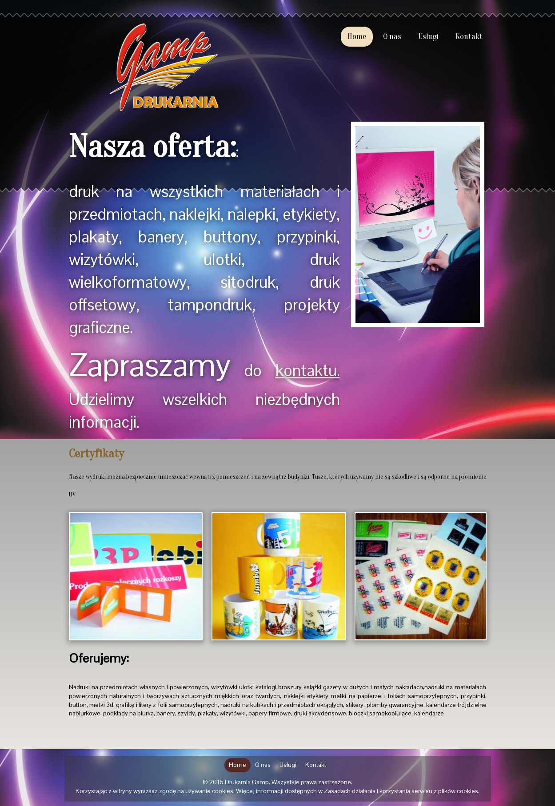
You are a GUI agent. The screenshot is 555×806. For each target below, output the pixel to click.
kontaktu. (308, 370)
